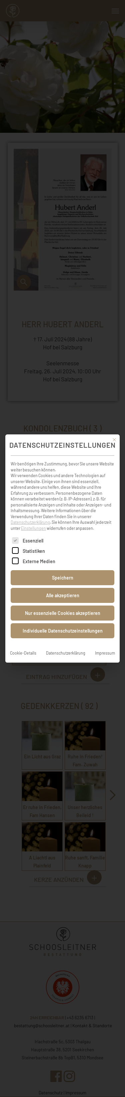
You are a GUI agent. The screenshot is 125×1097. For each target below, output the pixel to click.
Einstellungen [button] (33, 520)
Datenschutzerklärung (30, 514)
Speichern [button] (62, 570)
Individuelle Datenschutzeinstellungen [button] (63, 623)
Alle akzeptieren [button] (62, 588)
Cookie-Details (23, 645)
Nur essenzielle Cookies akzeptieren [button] (62, 605)
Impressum (105, 645)
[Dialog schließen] (114, 431)
